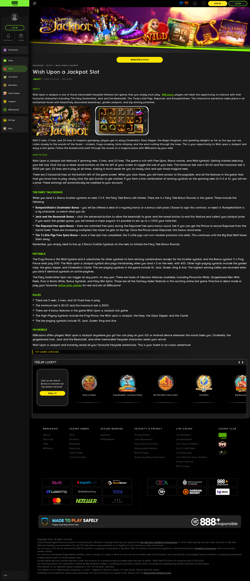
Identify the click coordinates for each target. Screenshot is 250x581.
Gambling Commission (205, 548)
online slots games (70, 285)
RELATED (67, 79)
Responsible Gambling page (157, 573)
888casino (168, 94)
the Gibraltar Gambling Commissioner (158, 542)
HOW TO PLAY (51, 79)
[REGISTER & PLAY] (140, 60)
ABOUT (37, 79)
